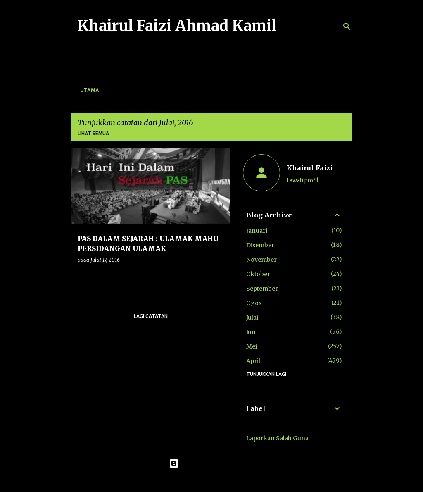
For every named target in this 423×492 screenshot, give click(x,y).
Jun (251, 332)
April (253, 361)
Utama (89, 90)
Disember (260, 245)
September (262, 288)
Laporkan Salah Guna (277, 438)
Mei (251, 346)
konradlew (228, 480)
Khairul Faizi (310, 168)
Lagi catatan (151, 316)
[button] (218, 276)
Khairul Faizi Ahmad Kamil (177, 26)
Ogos (253, 303)
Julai (252, 317)
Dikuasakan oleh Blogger (211, 463)
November (261, 259)
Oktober (258, 274)
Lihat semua (93, 133)
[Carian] (347, 26)
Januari (256, 230)
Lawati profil (302, 180)
